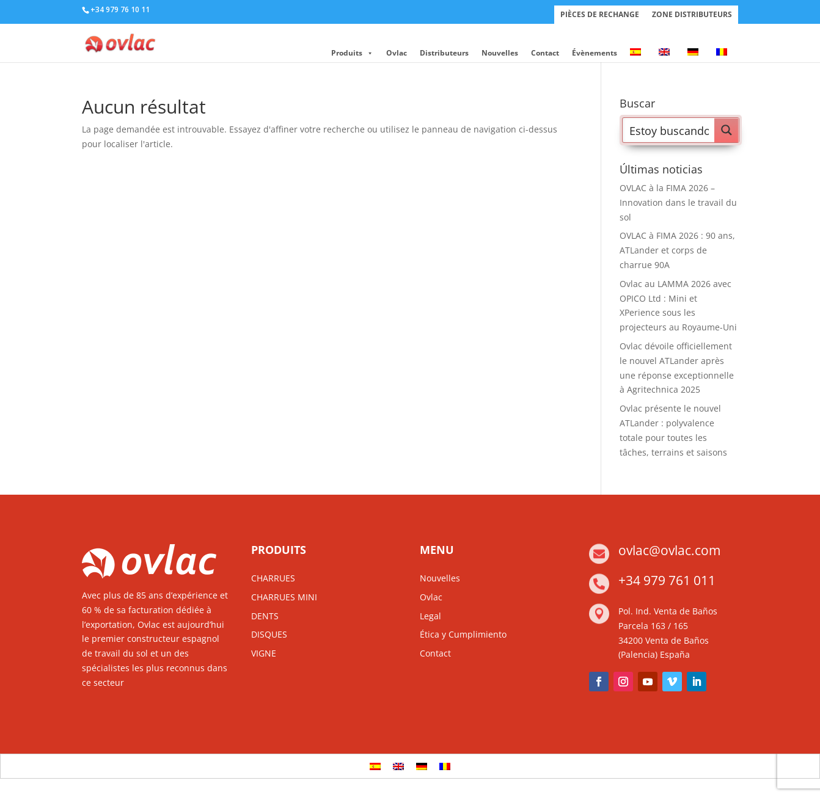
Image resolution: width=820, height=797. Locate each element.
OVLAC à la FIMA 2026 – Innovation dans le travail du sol (678, 202)
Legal (430, 616)
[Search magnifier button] (726, 130)
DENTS (265, 616)
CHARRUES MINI (284, 597)
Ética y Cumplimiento (463, 634)
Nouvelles (499, 53)
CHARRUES (273, 578)
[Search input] (669, 130)
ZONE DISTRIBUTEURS (692, 14)
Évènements (594, 53)
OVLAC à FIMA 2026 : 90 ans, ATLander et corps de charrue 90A (677, 250)
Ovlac (396, 53)
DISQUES (269, 634)
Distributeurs (444, 53)
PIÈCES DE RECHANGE (599, 14)
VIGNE (263, 653)
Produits (352, 53)
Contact (545, 53)
